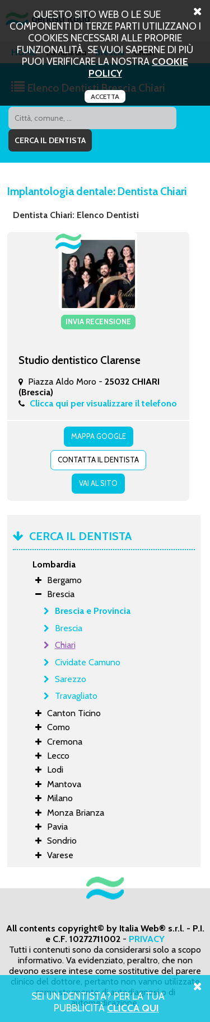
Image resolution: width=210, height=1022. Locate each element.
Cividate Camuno (87, 662)
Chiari (65, 645)
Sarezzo (70, 679)
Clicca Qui (133, 1008)
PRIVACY (147, 939)
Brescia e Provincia (92, 610)
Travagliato (76, 695)
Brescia (68, 628)
